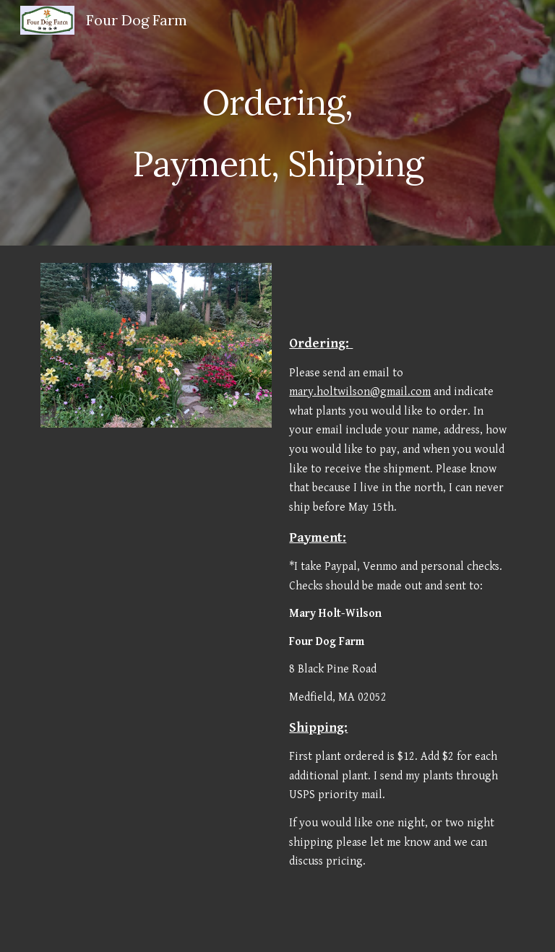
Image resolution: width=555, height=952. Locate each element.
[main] (277, 123)
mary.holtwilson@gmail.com (360, 392)
